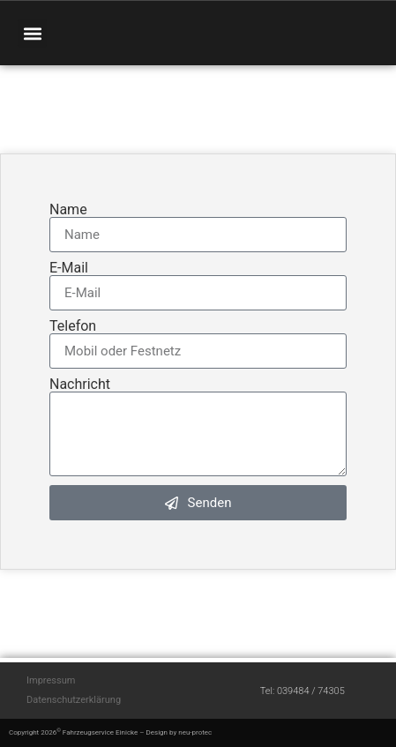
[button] (32, 33)
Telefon (72, 326)
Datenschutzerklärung (73, 700)
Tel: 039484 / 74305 (302, 691)
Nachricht (79, 384)
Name (68, 210)
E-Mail (68, 268)
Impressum (50, 680)
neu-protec (195, 732)
